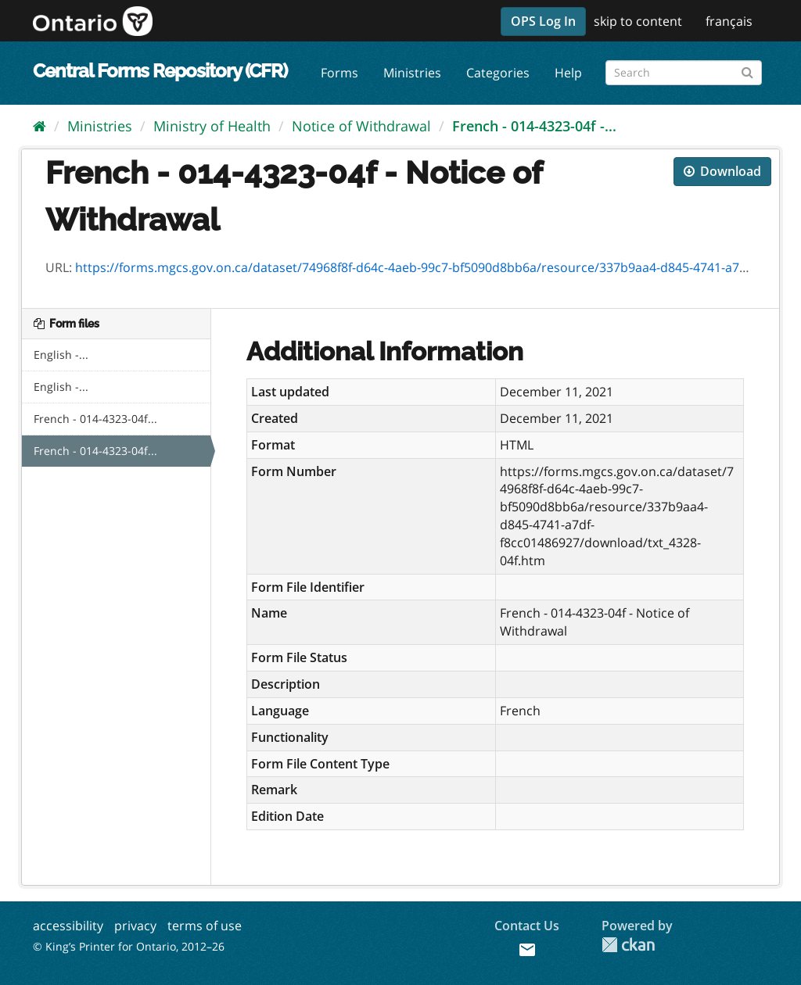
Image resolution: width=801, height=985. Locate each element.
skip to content (638, 21)
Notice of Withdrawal (361, 125)
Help (568, 72)
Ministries (412, 72)
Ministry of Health (212, 125)
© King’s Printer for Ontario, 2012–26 (128, 946)
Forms (339, 72)
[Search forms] (683, 72)
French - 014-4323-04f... (95, 418)
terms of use (204, 925)
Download (722, 171)
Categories (498, 72)
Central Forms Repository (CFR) (160, 70)
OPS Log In (543, 21)
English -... (61, 354)
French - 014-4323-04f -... (534, 125)
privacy (135, 925)
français (729, 21)
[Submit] (747, 70)
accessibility (68, 925)
